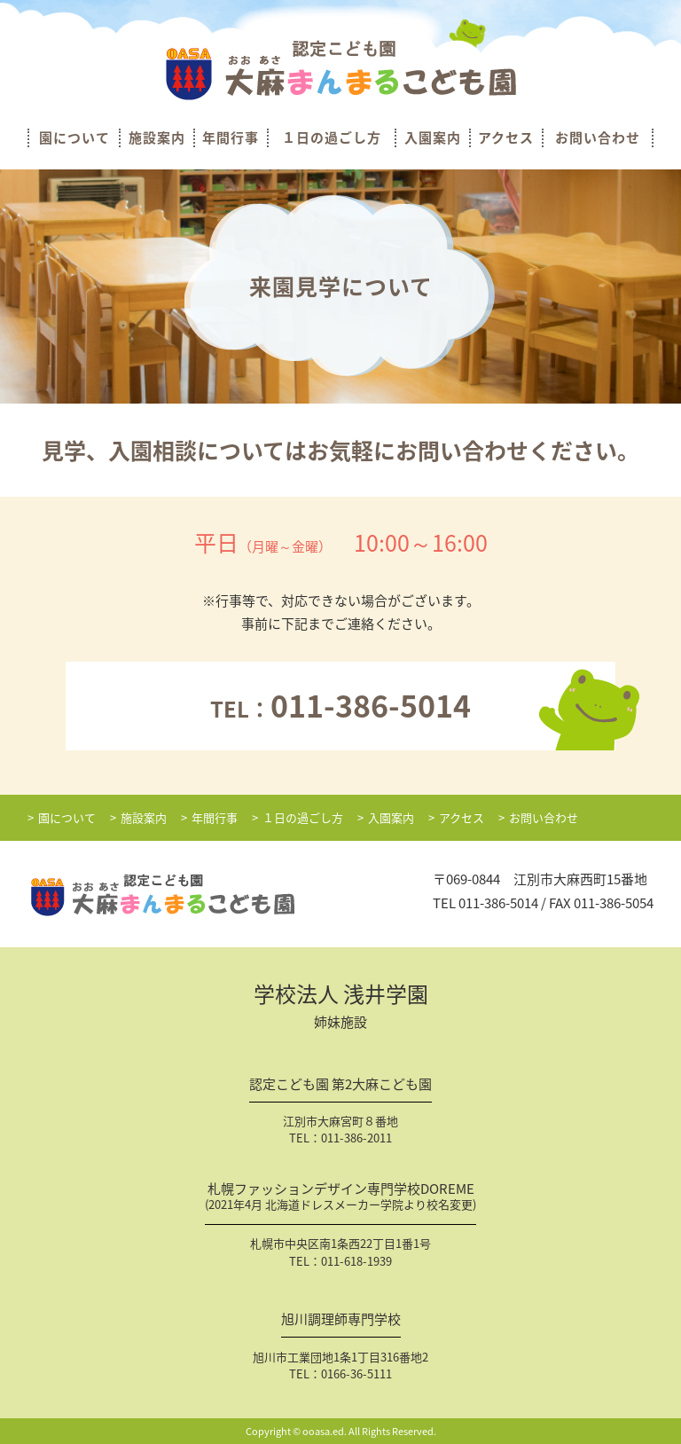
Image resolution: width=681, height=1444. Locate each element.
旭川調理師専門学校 (341, 1321)
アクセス (506, 138)
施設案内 (157, 138)
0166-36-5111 (356, 1373)
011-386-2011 (356, 1137)
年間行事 (230, 138)
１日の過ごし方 (331, 138)
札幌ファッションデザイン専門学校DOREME (340, 1198)
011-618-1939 (356, 1260)
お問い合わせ (597, 138)
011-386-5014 (498, 903)
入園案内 (432, 138)
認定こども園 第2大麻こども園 (340, 1086)
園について (74, 138)
